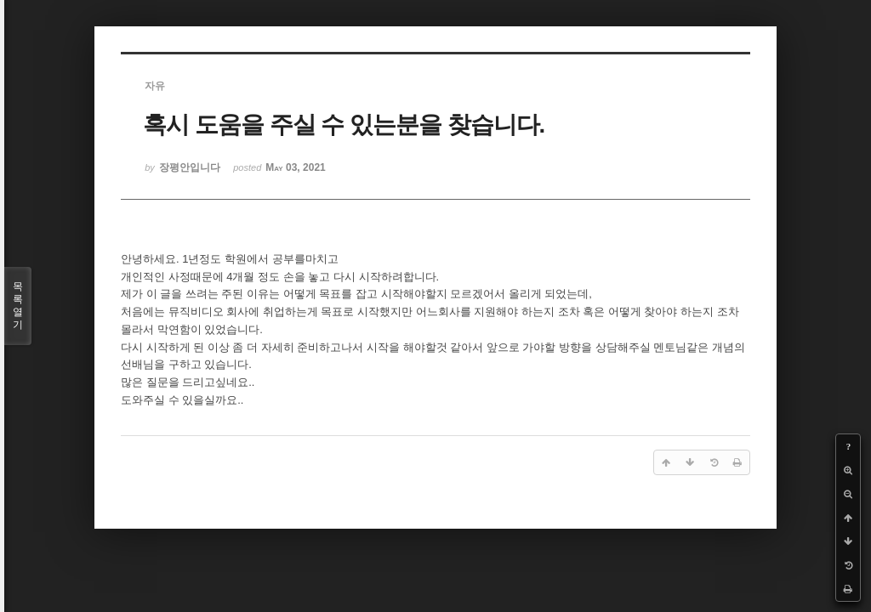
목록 (18, 306)
